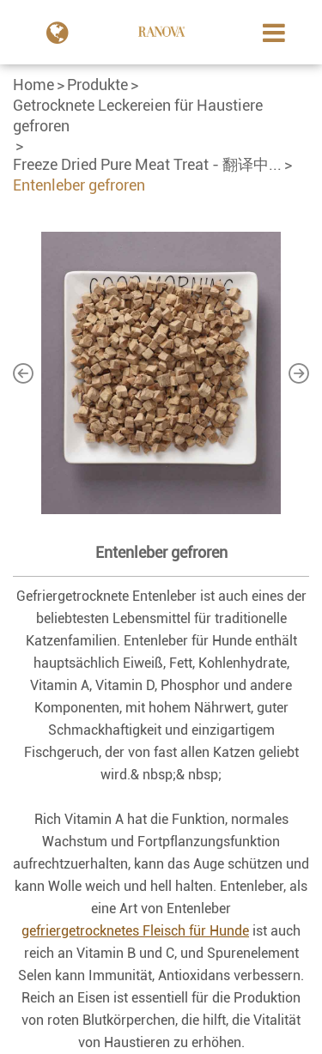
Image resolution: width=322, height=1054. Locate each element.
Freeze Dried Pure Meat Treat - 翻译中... (147, 164)
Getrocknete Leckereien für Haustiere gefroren (138, 115)
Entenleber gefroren (79, 185)
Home (33, 85)
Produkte (97, 85)
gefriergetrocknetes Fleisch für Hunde (135, 931)
